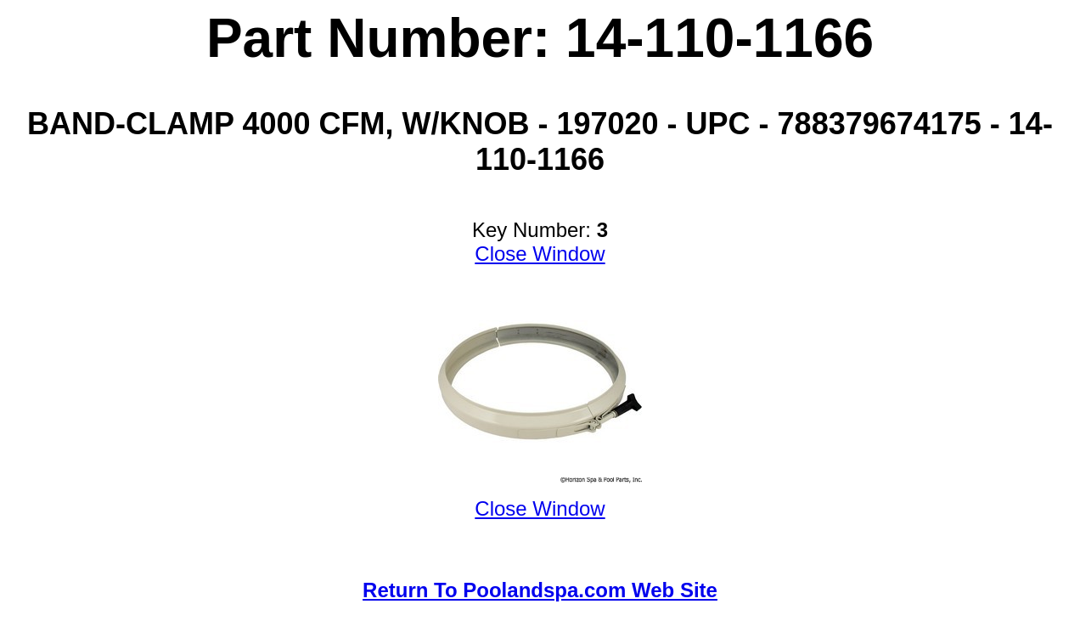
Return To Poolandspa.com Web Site (540, 590)
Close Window (540, 253)
